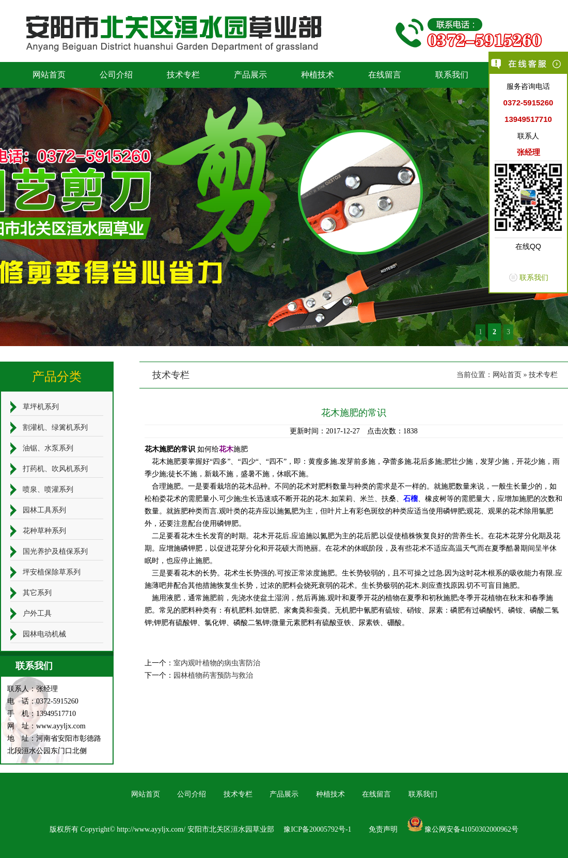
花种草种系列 (44, 531)
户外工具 (37, 613)
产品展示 (250, 74)
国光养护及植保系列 (55, 551)
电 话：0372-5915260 (42, 701)
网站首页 (49, 74)
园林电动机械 (44, 634)
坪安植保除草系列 (52, 572)
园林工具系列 (44, 510)
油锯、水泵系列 (48, 448)
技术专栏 (183, 74)
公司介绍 (116, 74)
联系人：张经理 (32, 689)
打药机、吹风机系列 (55, 469)
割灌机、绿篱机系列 (55, 427)
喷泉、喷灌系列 (48, 489)
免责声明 (383, 829)
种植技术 (317, 74)
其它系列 (37, 593)
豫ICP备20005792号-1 (317, 829)
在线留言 (384, 74)
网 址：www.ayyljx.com (46, 726)
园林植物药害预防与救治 (213, 675)
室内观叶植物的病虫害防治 (216, 663)
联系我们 (451, 74)
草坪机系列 (41, 407)
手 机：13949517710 (41, 713)
